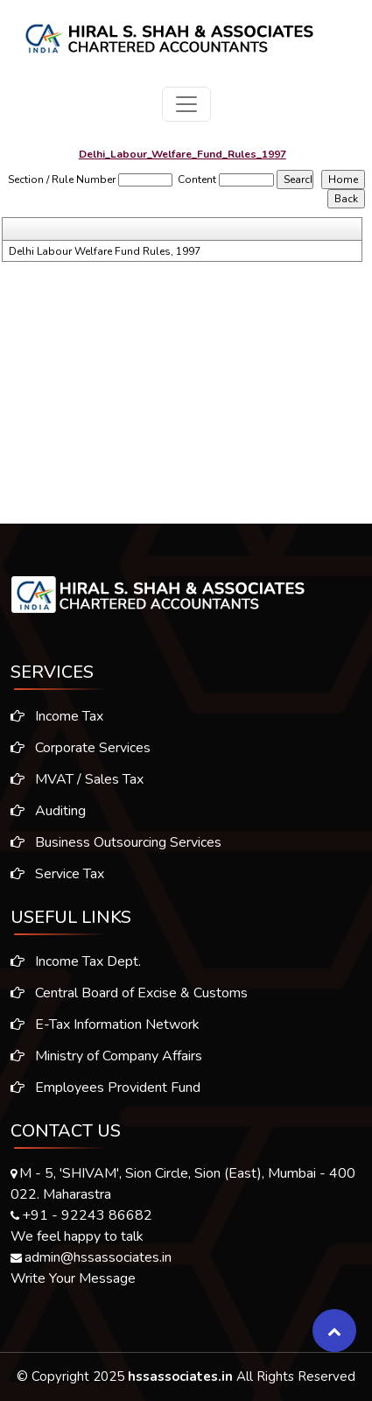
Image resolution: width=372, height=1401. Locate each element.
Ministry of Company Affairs (106, 1063)
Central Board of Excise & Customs (129, 1000)
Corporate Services (74, 747)
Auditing (41, 810)
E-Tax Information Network (105, 1031)
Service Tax (50, 874)
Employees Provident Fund (105, 1094)
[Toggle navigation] (186, 104)
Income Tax (50, 716)
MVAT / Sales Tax (70, 779)
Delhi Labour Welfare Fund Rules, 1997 (104, 251)
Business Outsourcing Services (109, 842)
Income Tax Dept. (76, 968)
